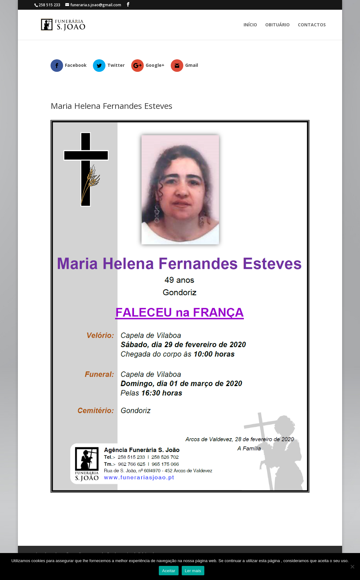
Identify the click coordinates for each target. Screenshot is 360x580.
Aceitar (168, 570)
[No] (352, 566)
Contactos (312, 25)
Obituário (277, 25)
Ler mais (193, 570)
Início (250, 25)
